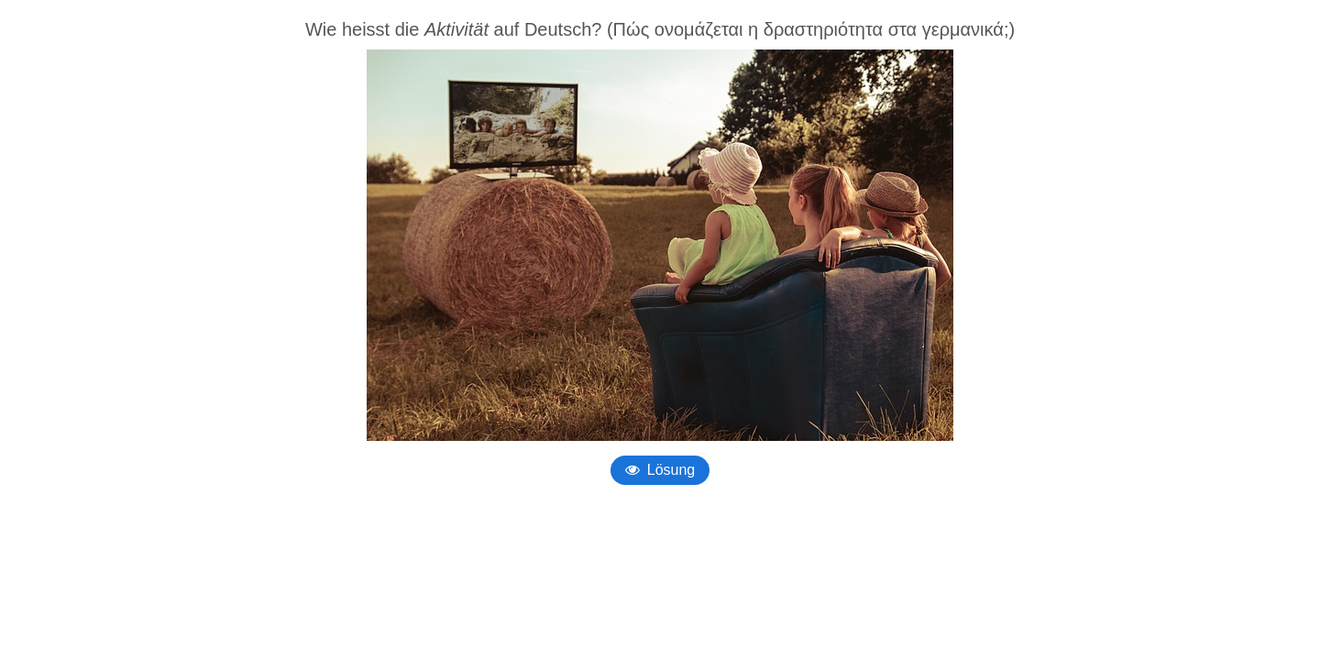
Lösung (671, 470)
